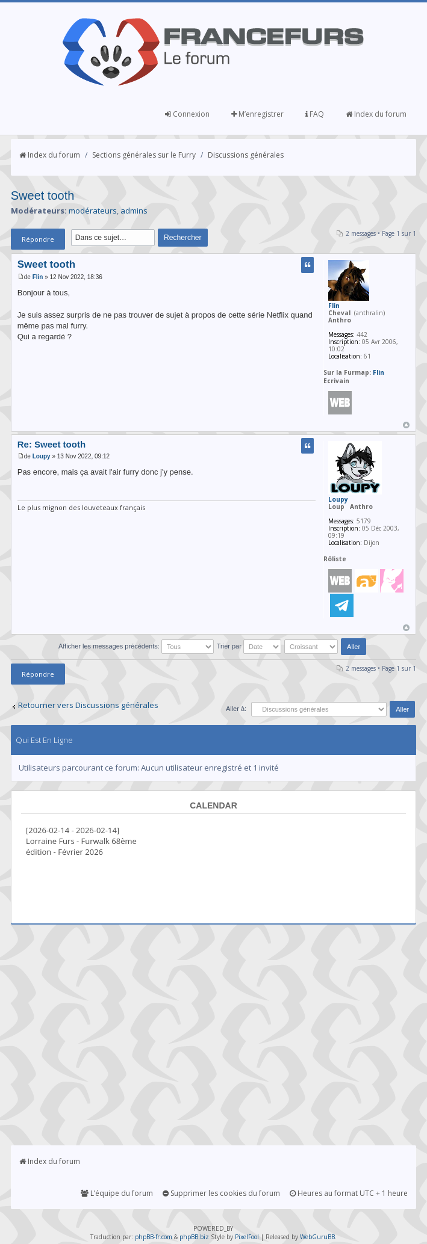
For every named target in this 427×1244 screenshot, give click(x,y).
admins (134, 210)
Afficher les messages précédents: (136, 646)
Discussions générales (246, 155)
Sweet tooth (43, 195)
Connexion (187, 114)
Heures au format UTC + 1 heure (349, 1193)
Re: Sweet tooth (51, 444)
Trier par (249, 646)
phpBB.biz (194, 1237)
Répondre (38, 239)
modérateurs (93, 210)
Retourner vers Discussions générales (88, 705)
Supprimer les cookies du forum (221, 1193)
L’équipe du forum (117, 1193)
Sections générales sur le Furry (144, 155)
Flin (38, 277)
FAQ (314, 114)
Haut (406, 425)
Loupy (42, 456)
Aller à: (236, 708)
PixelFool (247, 1237)
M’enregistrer (257, 114)
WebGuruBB (317, 1237)
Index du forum (376, 114)
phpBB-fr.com (153, 1237)
